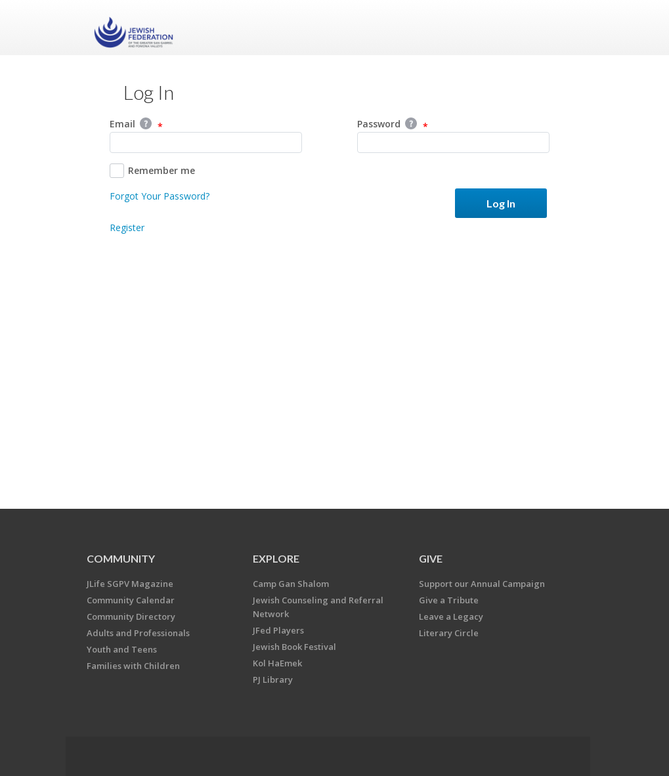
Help (146, 123)
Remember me (152, 170)
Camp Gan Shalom (291, 584)
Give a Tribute (449, 600)
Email (136, 125)
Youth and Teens (122, 649)
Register (127, 227)
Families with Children (133, 666)
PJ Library (273, 679)
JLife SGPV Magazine (130, 584)
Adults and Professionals (138, 633)
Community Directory (131, 616)
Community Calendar (131, 600)
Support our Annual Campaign (482, 584)
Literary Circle (449, 633)
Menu (561, 27)
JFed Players (278, 630)
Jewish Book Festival (294, 647)
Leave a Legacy (451, 616)
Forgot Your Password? (159, 196)
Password (392, 125)
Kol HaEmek (277, 663)
